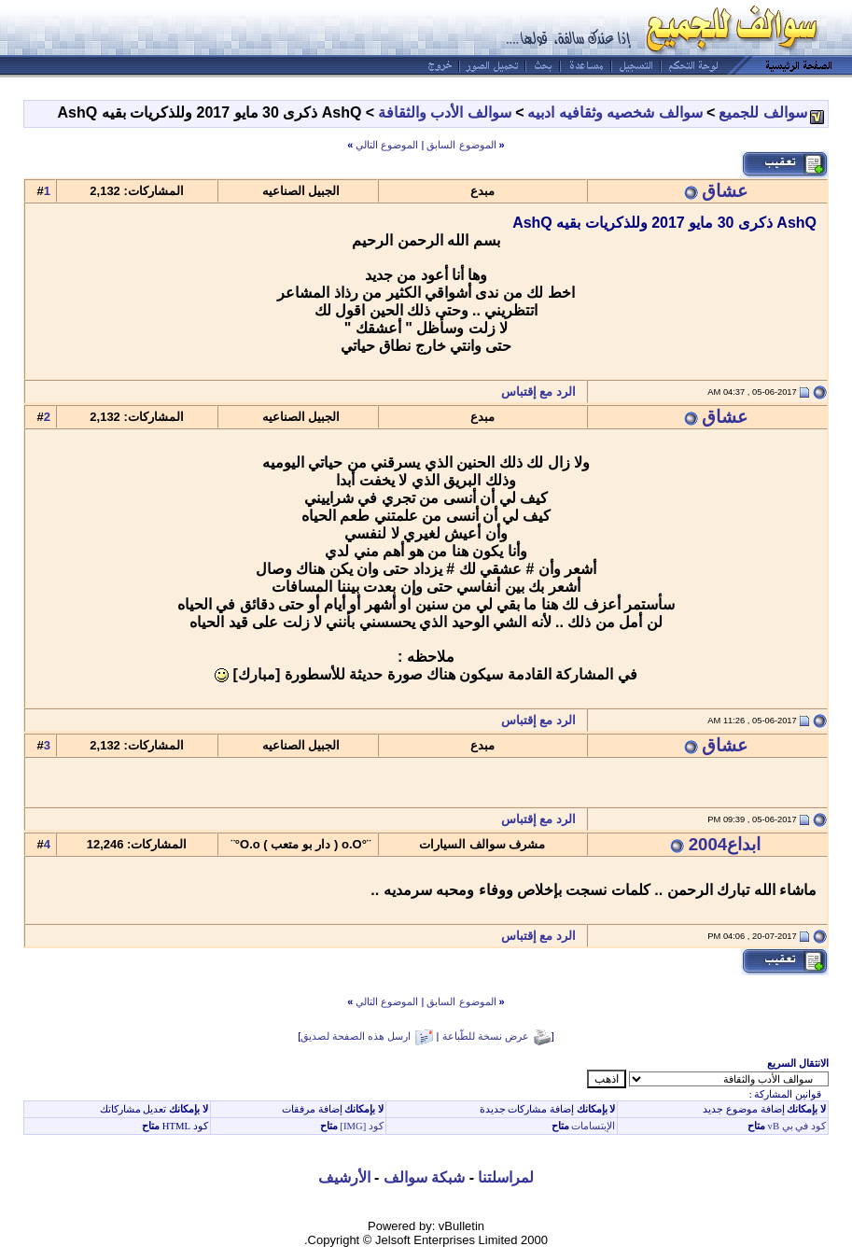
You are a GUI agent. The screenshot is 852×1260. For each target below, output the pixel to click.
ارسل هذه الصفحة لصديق (355, 1036)
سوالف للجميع (762, 112)
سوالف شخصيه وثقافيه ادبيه (614, 112)
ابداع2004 (725, 844)
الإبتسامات (592, 1126)
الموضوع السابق (461, 144)
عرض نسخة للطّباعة (485, 1036)
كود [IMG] (362, 1126)
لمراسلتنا (506, 1177)
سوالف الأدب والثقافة (444, 112)
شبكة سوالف (424, 1177)
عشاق (724, 191)
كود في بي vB (795, 1126)
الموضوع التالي (387, 144)
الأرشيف (344, 1177)
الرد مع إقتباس (543, 392)
